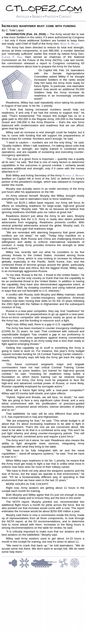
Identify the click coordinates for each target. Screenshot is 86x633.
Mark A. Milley (69, 43)
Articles (22, 16)
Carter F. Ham (12, 57)
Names (37, 16)
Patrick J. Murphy (73, 175)
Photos (50, 16)
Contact (65, 16)
